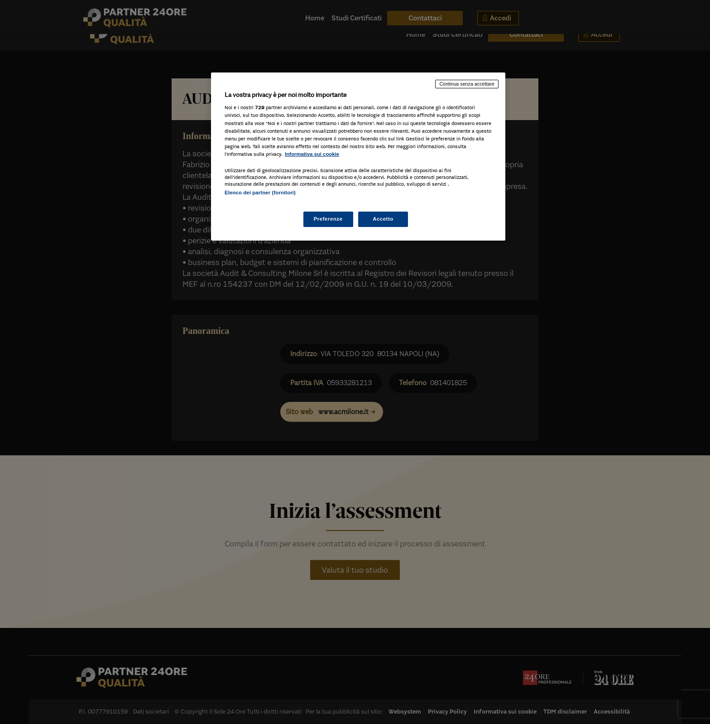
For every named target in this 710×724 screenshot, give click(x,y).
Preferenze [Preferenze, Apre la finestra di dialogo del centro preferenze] (328, 219)
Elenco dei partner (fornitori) (260, 192)
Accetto (383, 219)
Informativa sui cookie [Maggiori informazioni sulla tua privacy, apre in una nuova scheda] (312, 154)
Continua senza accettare (466, 84)
